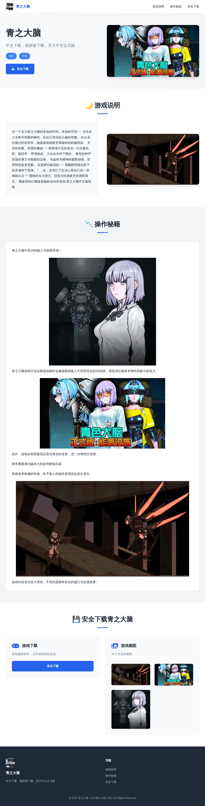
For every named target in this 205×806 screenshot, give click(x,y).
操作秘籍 (176, 6)
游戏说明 (158, 6)
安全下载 (193, 6)
